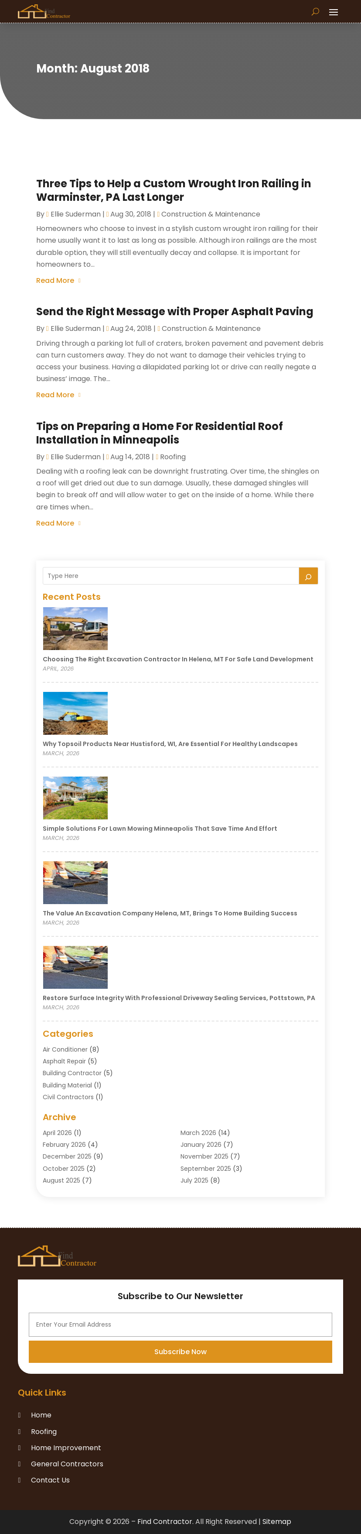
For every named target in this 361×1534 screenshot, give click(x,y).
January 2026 (200, 1144)
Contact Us (50, 1480)
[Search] (309, 576)
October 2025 (64, 1168)
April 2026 (57, 1132)
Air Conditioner (65, 1049)
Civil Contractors (68, 1097)
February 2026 (64, 1144)
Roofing (173, 457)
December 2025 (67, 1156)
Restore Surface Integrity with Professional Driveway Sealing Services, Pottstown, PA (179, 998)
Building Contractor (72, 1073)
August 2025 (61, 1180)
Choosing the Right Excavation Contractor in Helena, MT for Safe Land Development (178, 659)
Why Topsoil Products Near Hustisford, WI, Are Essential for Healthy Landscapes (170, 743)
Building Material (67, 1085)
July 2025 (194, 1180)
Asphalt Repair (64, 1061)
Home (41, 1415)
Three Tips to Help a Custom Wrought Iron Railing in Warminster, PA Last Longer (173, 190)
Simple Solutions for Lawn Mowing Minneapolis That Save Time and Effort (160, 828)
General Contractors (67, 1464)
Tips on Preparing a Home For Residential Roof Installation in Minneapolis (159, 433)
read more (55, 280)
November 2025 (204, 1156)
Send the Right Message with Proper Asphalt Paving (174, 311)
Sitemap (276, 1522)
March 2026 (198, 1132)
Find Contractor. (165, 1522)
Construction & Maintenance (210, 214)
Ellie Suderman (76, 214)
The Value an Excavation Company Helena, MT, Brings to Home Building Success (170, 913)
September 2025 (205, 1168)
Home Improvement (66, 1448)
